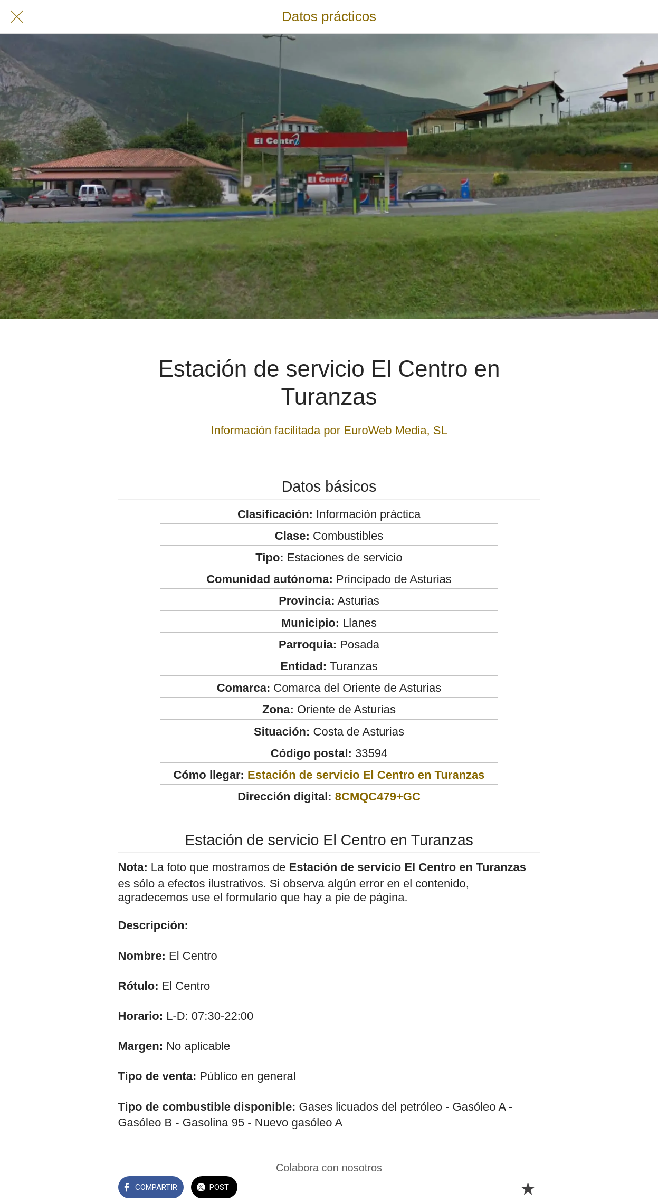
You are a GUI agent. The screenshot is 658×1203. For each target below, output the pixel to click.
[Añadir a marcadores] (527, 1188)
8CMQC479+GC (378, 796)
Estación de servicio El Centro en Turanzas (366, 774)
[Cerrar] (17, 17)
